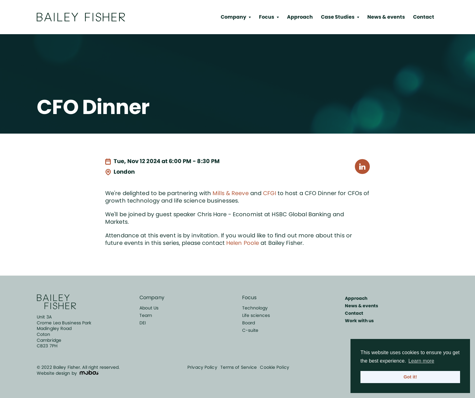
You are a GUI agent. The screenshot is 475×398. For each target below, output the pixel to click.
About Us (148, 308)
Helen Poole (242, 243)
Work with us (359, 321)
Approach (300, 17)
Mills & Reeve (230, 193)
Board (248, 323)
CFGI (269, 193)
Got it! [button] (410, 376)
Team (145, 315)
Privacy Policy (202, 367)
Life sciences (256, 315)
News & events (386, 17)
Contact (423, 17)
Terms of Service (238, 367)
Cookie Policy (274, 367)
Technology (255, 308)
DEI (142, 323)
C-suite (250, 330)
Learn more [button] (421, 361)
